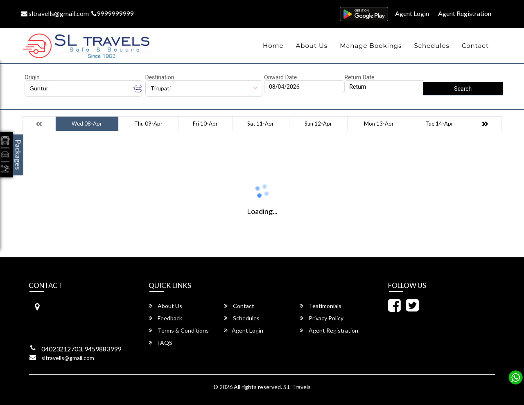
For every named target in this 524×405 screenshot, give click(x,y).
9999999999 (112, 13)
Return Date (359, 77)
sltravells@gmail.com (55, 13)
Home (273, 46)
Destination (159, 77)
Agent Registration (464, 13)
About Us (312, 46)
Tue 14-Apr (439, 123)
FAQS (160, 342)
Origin (32, 77)
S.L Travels (297, 386)
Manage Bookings (371, 46)
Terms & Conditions (179, 330)
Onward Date (280, 77)
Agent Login (412, 13)
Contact (475, 46)
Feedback (165, 318)
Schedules (431, 46)
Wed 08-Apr (87, 123)
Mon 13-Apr (379, 123)
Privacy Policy (321, 318)
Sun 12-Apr (318, 123)
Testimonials (320, 305)
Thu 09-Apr (148, 123)
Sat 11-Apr (260, 123)
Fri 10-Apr (205, 123)
